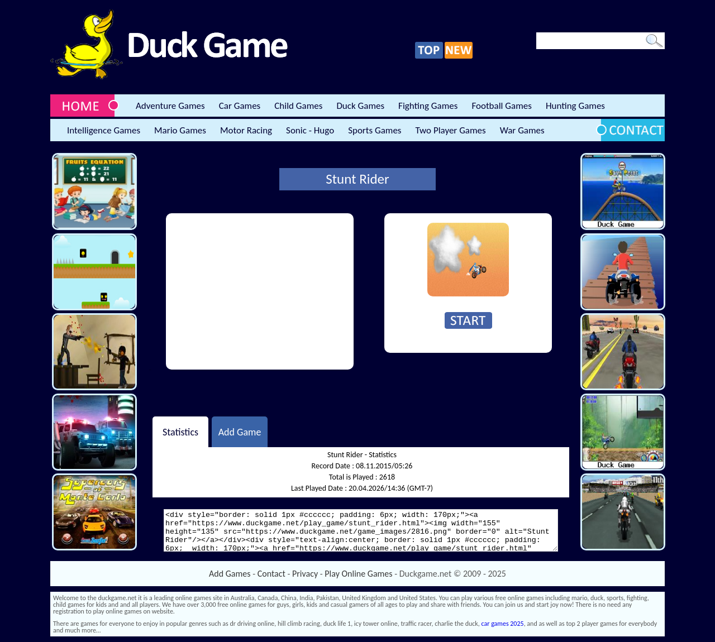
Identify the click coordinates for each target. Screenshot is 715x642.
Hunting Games (575, 106)
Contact (271, 573)
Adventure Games (170, 106)
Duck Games (360, 106)
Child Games (298, 106)
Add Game (239, 431)
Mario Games (180, 130)
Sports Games (374, 130)
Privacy (305, 573)
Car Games (240, 106)
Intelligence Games (103, 130)
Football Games (501, 106)
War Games (522, 130)
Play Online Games (358, 573)
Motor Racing (246, 130)
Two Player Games (451, 130)
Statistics (180, 431)
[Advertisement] (260, 291)
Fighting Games (427, 106)
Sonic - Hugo (310, 130)
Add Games (229, 573)
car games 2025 (503, 623)
